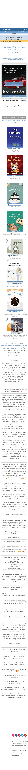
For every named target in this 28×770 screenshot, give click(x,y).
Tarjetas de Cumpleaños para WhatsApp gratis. (11, 41)
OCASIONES (7, 31)
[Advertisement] (14, 14)
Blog (14, 35)
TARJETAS (21, 31)
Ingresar (25, 29)
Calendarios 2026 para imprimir (14, 39)
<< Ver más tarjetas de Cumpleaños (14, 117)
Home (14, 33)
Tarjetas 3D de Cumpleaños (14, 37)
